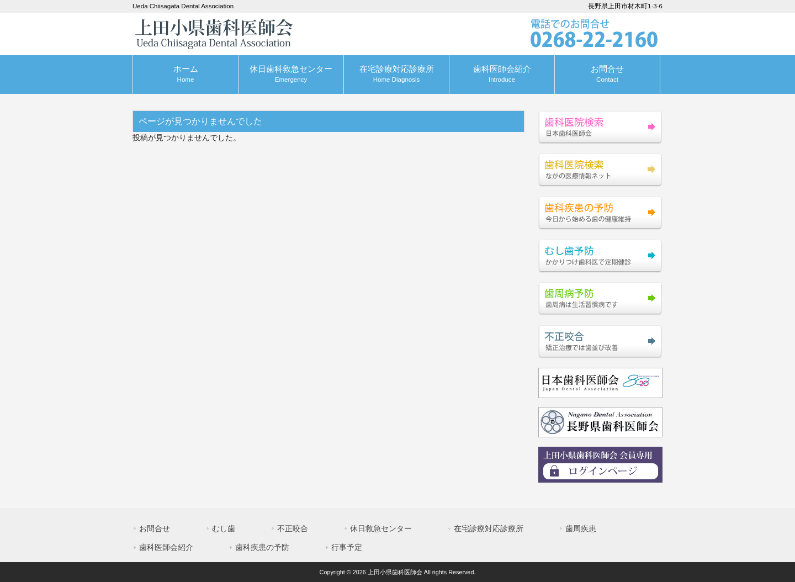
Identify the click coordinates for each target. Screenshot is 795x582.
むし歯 (223, 528)
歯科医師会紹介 (166, 547)
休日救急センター (381, 528)
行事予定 (346, 547)
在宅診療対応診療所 (488, 528)
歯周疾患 (580, 528)
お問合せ (154, 528)
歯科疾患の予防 (262, 547)
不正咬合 (292, 528)
